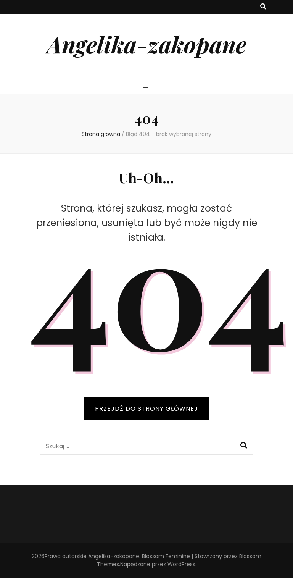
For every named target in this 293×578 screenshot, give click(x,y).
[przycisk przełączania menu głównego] (146, 86)
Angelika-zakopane (146, 44)
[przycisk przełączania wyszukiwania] (263, 7)
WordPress (181, 564)
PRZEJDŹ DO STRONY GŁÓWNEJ (146, 408)
